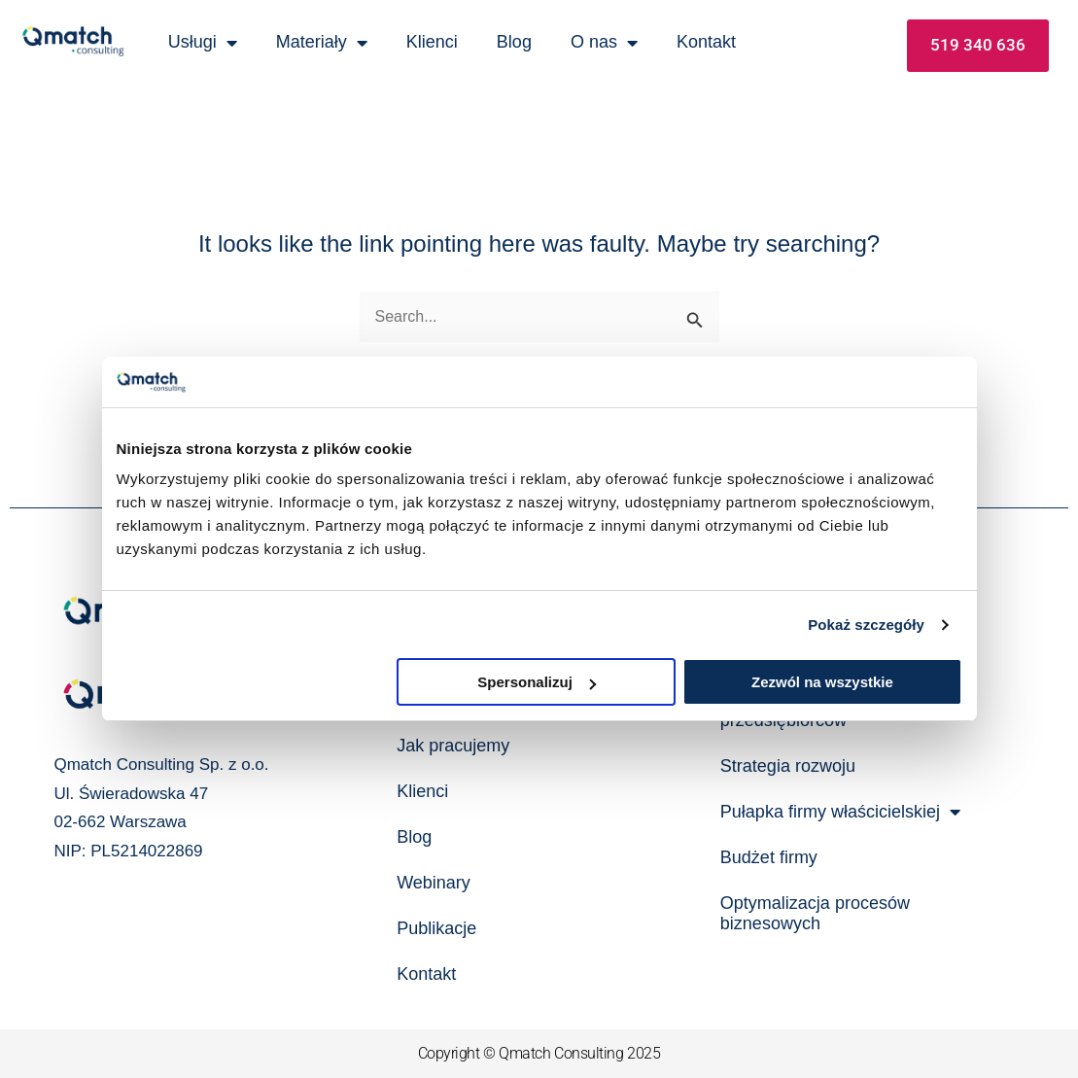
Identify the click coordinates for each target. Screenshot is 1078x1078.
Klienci (432, 42)
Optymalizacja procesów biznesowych (815, 913)
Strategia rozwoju (787, 766)
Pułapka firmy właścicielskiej (840, 811)
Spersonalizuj (536, 682)
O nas (604, 42)
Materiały (321, 42)
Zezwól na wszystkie (822, 682)
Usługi (202, 42)
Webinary (433, 882)
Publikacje (436, 928)
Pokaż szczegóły (866, 624)
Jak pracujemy (453, 745)
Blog (514, 42)
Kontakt (706, 42)
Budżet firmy (768, 857)
